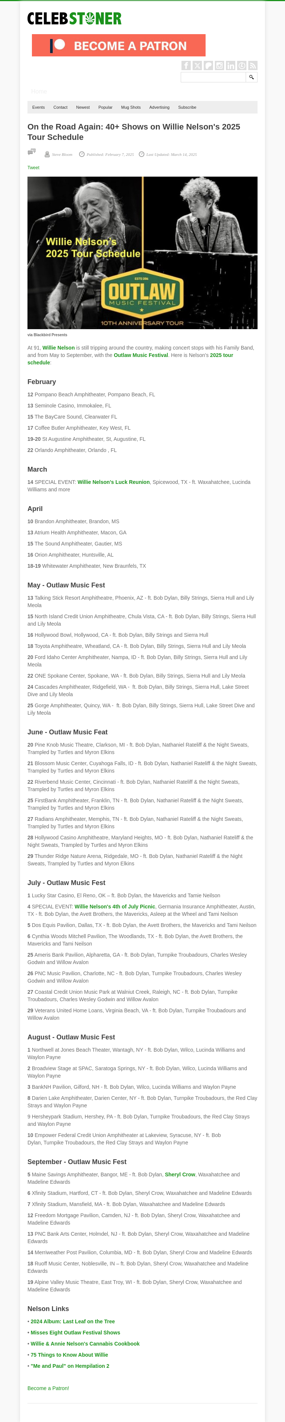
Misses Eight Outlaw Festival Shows (75, 1333)
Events (38, 107)
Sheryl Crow (180, 1174)
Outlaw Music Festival (141, 355)
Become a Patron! (48, 1388)
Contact (60, 107)
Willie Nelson (58, 348)
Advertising (159, 107)
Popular (105, 107)
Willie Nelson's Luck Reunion (114, 482)
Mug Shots (131, 107)
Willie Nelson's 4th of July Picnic (115, 907)
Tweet (33, 167)
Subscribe (187, 107)
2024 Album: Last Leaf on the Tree (73, 1321)
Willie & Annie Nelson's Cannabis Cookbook (85, 1344)
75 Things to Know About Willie (69, 1355)
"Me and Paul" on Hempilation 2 (70, 1366)
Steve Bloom (62, 154)
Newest (83, 107)
